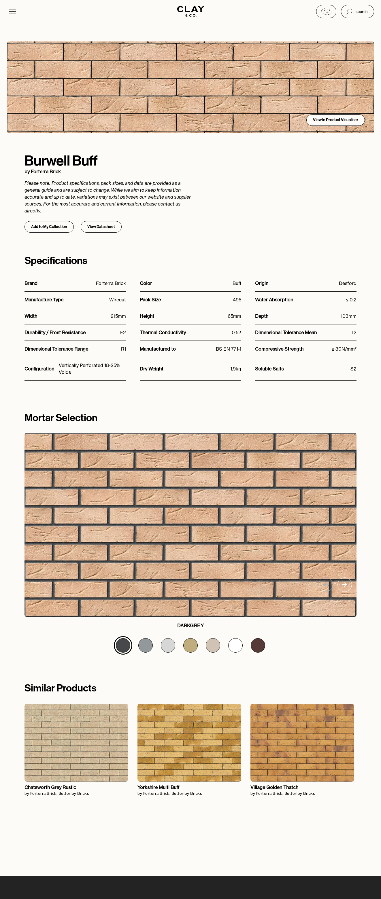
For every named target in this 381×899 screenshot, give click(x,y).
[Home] (190, 11)
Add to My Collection (49, 226)
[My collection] (326, 11)
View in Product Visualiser (335, 119)
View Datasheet (101, 226)
